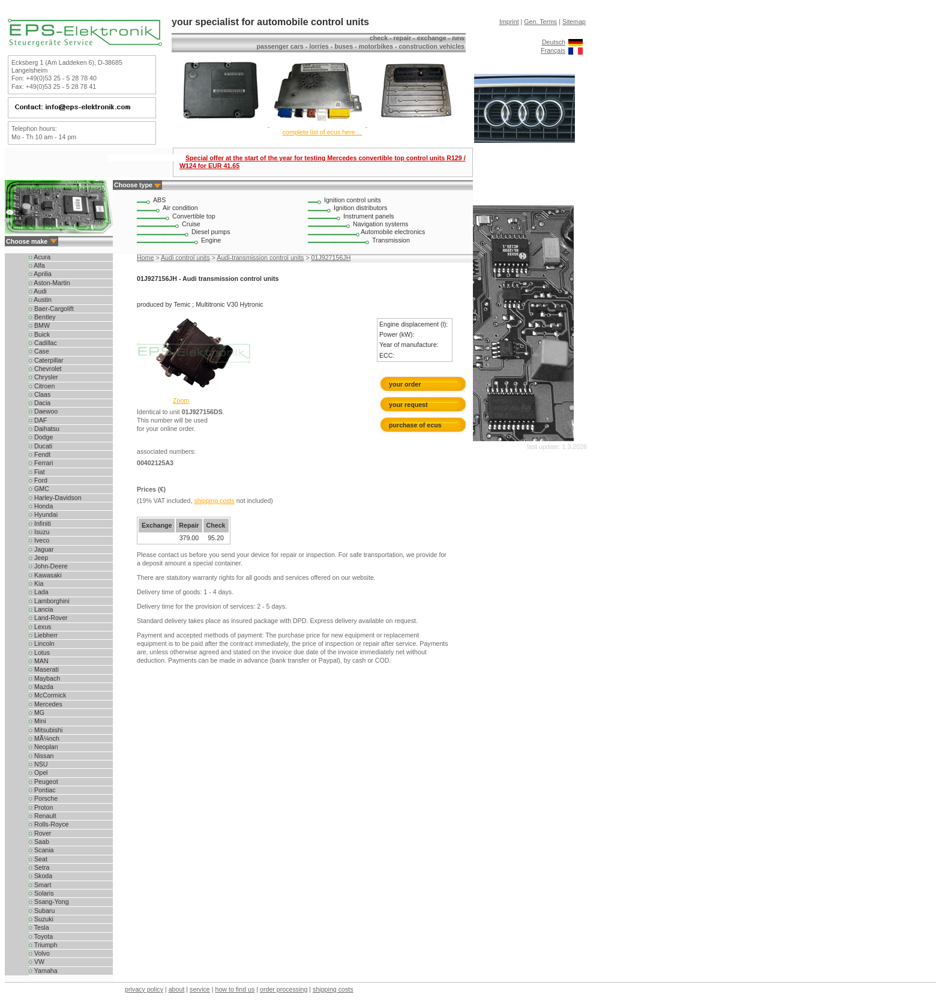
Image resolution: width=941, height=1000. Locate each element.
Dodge (41, 437)
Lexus (40, 626)
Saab (39, 841)
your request (411, 404)
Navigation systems (380, 223)
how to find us (235, 989)
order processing (283, 989)
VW (36, 961)
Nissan (41, 755)
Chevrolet (45, 368)
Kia (36, 583)
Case (39, 351)
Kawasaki (45, 575)
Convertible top (193, 216)
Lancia (41, 609)
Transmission (391, 240)
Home (145, 257)
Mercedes (45, 704)
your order (405, 384)
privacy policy (144, 989)
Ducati (40, 446)
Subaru (42, 910)
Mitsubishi (45, 729)
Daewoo (43, 411)
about (177, 989)
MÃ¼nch (44, 738)
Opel (38, 772)
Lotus (39, 652)
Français (553, 50)
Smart (40, 884)
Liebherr (43, 635)
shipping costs (214, 500)
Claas (39, 394)
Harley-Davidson (55, 497)
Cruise (191, 223)
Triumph (43, 944)
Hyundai (43, 514)
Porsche (43, 798)
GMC (39, 488)
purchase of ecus (415, 425)
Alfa (37, 265)
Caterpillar (46, 360)
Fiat (37, 471)
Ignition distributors (360, 207)
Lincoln (42, 643)
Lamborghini (49, 600)
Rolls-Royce (48, 824)
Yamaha (43, 970)
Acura (39, 257)
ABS (159, 199)
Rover (40, 833)
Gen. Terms (540, 21)
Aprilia (40, 273)
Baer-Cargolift (51, 308)
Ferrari (41, 462)
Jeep (38, 557)
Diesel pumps (210, 231)
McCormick (47, 695)
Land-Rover (48, 617)
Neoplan (43, 746)
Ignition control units (352, 199)
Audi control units (185, 257)
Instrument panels (368, 216)
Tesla (39, 927)
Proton (41, 807)
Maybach (44, 678)
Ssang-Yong (49, 901)
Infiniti (40, 523)
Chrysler (43, 377)
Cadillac (43, 342)
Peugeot (43, 781)
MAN (39, 660)
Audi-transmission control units (260, 257)
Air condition (180, 207)
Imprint (509, 21)
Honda (41, 506)
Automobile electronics (393, 231)
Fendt (39, 454)
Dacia (39, 402)
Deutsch (553, 42)
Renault (42, 815)
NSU (38, 764)
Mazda (41, 686)
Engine (211, 240)
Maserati (44, 669)
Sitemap (574, 21)
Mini (37, 720)
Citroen (42, 386)
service (200, 989)
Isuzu (39, 531)
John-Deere (48, 566)
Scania (41, 850)
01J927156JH (331, 257)
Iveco (39, 540)
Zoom (181, 400)
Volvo (39, 953)
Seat (38, 859)
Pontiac (42, 790)
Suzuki (41, 919)
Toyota (41, 936)
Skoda (40, 875)
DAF (38, 420)
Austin (40, 299)
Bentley (42, 317)
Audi (38, 291)
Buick (39, 334)
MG (36, 712)
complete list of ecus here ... (322, 132)
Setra (39, 867)
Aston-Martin (49, 282)
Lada (39, 591)
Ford (38, 480)
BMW (39, 325)
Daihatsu (44, 428)
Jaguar (41, 549)
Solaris (41, 893)
